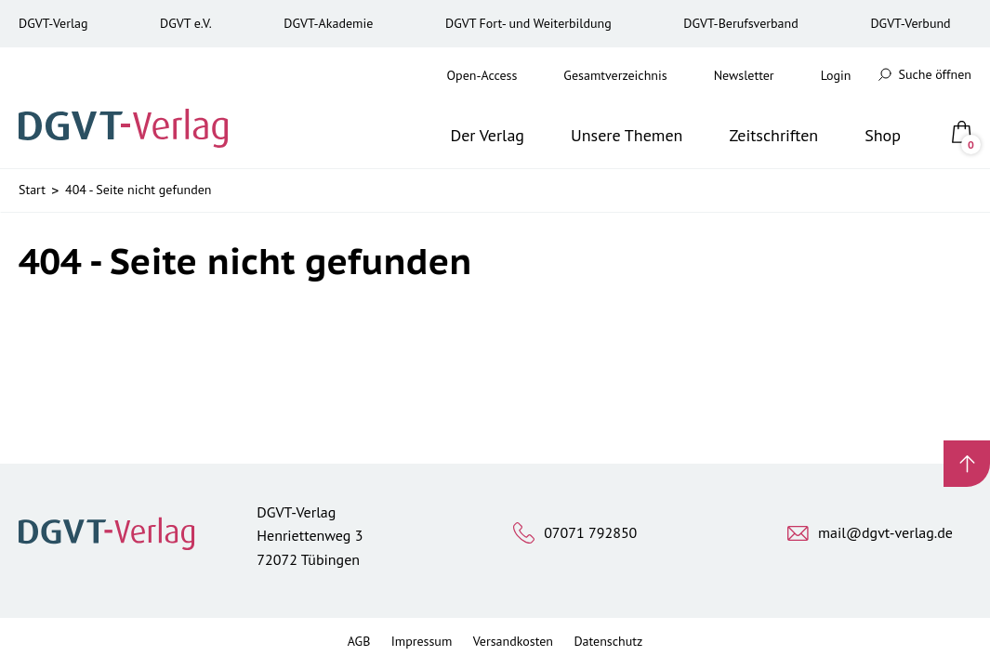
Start (32, 189)
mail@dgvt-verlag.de (885, 532)
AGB (359, 641)
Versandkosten (513, 641)
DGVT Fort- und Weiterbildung (528, 23)
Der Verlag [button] (487, 135)
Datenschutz (608, 641)
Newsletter (744, 75)
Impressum (422, 641)
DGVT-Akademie (328, 23)
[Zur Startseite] (129, 108)
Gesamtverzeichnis (615, 75)
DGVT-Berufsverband (740, 23)
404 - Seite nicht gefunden (138, 189)
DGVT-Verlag (53, 23)
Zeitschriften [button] (773, 135)
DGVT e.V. (186, 23)
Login (836, 75)
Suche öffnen (924, 74)
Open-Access (482, 75)
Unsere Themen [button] (626, 135)
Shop (883, 135)
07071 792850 (590, 532)
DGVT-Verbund (910, 23)
